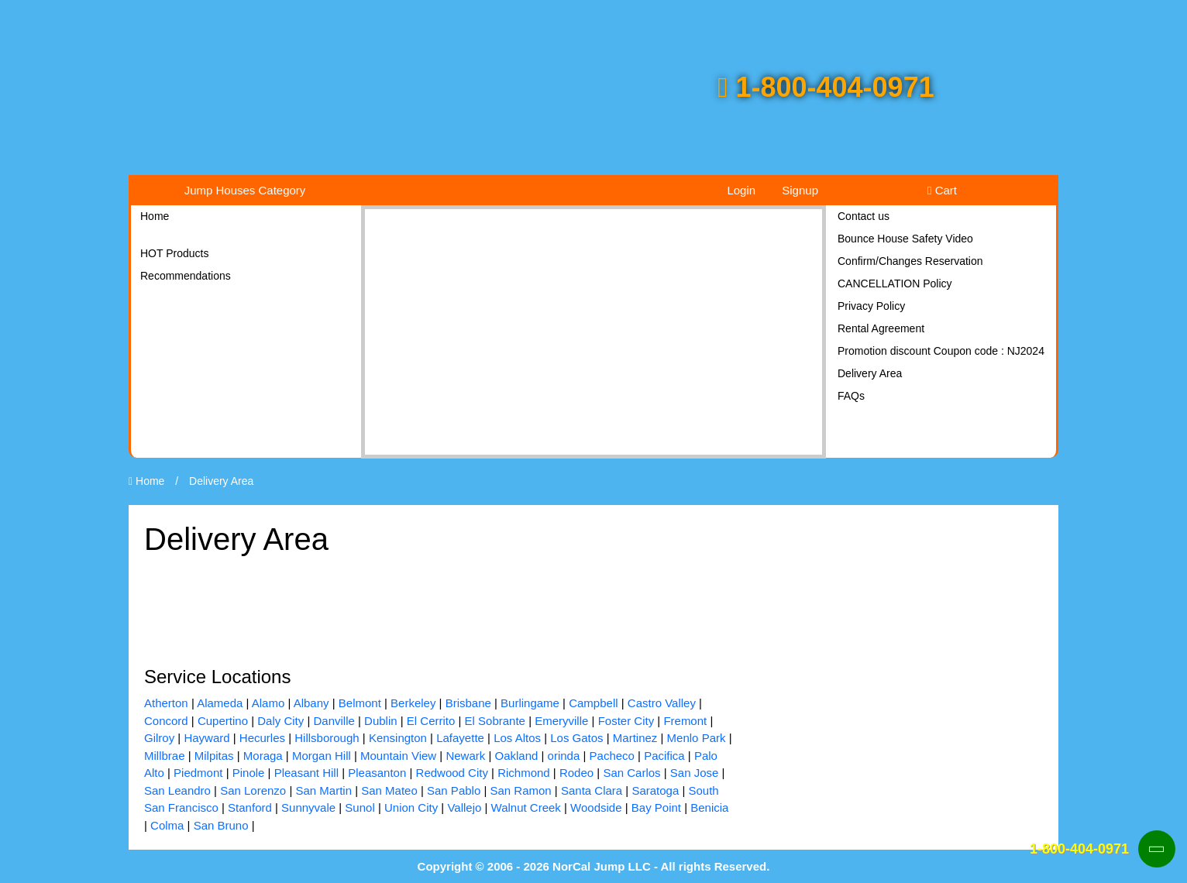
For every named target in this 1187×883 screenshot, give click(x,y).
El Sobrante (495, 720)
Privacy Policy (871, 306)
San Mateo (389, 790)
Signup (800, 190)
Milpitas (214, 755)
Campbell (593, 702)
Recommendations (185, 276)
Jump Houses (245, 190)
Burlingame (530, 702)
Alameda (220, 702)
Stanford (250, 807)
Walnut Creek (526, 807)
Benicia (709, 807)
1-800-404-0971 (825, 87)
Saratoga (655, 790)
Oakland (516, 755)
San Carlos (631, 772)
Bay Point (656, 807)
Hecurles (262, 737)
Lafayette (460, 737)
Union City (411, 807)
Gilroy (159, 737)
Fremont (685, 720)
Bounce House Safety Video (905, 238)
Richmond (523, 772)
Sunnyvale (308, 807)
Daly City (280, 720)
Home (154, 216)
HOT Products (174, 253)
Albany (311, 702)
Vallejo (464, 807)
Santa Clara (591, 790)
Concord (166, 720)
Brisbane (468, 702)
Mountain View (398, 755)
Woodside (595, 807)
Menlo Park (696, 737)
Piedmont (198, 772)
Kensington (398, 737)
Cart (942, 190)
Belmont (360, 702)
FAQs (851, 396)
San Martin (323, 790)
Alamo (268, 702)
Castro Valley (662, 702)
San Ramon (520, 790)
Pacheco (612, 755)
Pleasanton (377, 772)
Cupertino (223, 720)
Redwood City (452, 772)
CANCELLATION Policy (895, 283)
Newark (465, 755)
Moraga (263, 755)
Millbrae (164, 755)
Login (741, 190)
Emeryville (561, 720)
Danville (333, 720)
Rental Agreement (881, 328)
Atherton (166, 702)
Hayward (206, 737)
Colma (167, 825)
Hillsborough (326, 737)
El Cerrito (431, 720)
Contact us (863, 216)
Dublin (380, 720)
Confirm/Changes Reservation (910, 261)
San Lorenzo (253, 790)
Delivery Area (870, 373)
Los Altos (517, 737)
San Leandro (177, 790)
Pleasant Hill (306, 772)
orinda (564, 755)
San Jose (694, 772)
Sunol (359, 807)
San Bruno (221, 825)
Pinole (248, 772)
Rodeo (576, 772)
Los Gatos (576, 737)
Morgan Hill (321, 755)
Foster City (626, 720)
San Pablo (453, 790)
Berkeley (413, 702)
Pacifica (664, 755)
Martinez (635, 737)
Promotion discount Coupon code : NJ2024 (941, 351)
